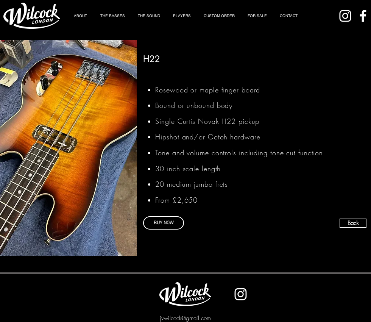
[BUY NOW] (163, 223)
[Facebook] (363, 16)
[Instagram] (345, 16)
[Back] (353, 223)
